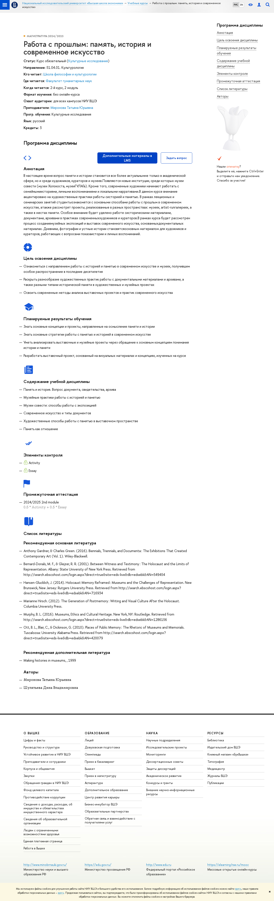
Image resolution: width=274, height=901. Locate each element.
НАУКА (152, 733)
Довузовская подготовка (102, 747)
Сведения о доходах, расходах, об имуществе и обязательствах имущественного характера (48, 808)
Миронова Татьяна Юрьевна (72, 107)
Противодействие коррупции (44, 797)
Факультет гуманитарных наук (69, 80)
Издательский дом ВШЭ (223, 747)
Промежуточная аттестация (238, 81)
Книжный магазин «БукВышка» (228, 754)
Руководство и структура (42, 747)
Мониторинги (156, 754)
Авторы (222, 96)
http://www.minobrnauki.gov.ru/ (45, 865)
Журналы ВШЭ (217, 776)
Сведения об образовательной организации (45, 821)
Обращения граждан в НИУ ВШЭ (46, 783)
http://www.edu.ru (158, 865)
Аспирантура (94, 783)
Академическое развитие (164, 776)
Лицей (89, 740)
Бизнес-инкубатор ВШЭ (101, 804)
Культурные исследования (88, 61)
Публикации (215, 783)
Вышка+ (90, 769)
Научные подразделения (163, 740)
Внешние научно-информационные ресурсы (170, 792)
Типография (215, 762)
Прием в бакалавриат (100, 762)
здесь (238, 888)
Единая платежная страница (43, 841)
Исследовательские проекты (166, 747)
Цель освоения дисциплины (237, 40)
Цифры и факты (34, 740)
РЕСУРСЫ (215, 733)
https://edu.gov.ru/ (98, 865)
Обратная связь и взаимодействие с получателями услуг (110, 820)
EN (241, 4)
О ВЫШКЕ (32, 733)
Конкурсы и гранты (159, 783)
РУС (236, 4)
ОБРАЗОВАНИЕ (97, 733)
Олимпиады (93, 754)
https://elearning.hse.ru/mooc (228, 865)
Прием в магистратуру (100, 776)
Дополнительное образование (106, 790)
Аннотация (225, 32)
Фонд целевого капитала (41, 790)
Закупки (29, 776)
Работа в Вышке (34, 848)
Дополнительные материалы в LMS (127, 158)
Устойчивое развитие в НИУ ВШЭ (47, 754)
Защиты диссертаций (161, 769)
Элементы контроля (232, 73)
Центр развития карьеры (102, 797)
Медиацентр (216, 769)
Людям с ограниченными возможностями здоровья (41, 832)
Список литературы (232, 88)
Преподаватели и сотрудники (45, 762)
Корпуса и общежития (39, 769)
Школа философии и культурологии (70, 74)
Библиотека (215, 740)
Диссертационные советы (164, 762)
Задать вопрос (176, 158)
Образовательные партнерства (107, 811)
